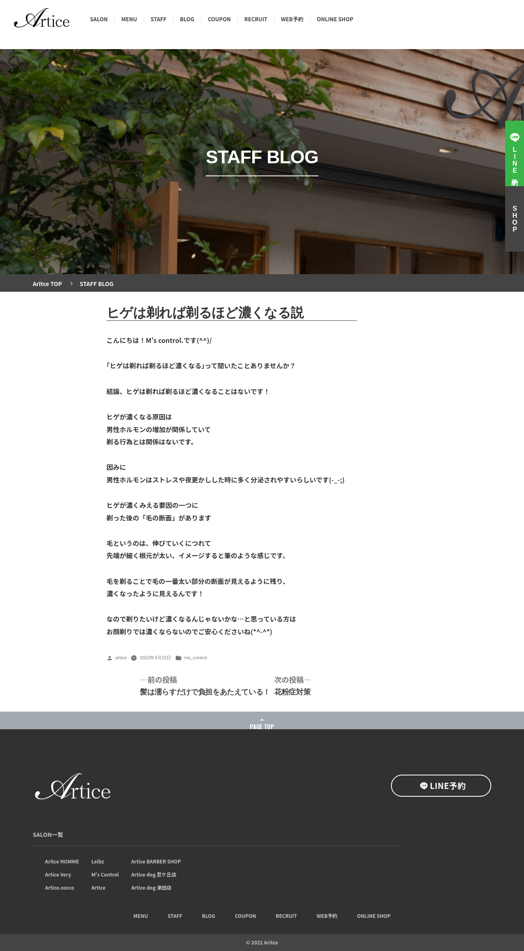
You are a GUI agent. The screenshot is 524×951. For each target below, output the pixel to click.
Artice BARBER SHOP (156, 861)
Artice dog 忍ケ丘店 (153, 874)
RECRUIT (255, 19)
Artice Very (58, 874)
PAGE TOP (262, 726)
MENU (129, 19)
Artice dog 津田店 (151, 887)
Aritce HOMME (62, 861)
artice (121, 657)
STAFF (159, 19)
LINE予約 (448, 785)
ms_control (195, 657)
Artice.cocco (59, 887)
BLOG (187, 19)
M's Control (105, 874)
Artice (98, 887)
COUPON (219, 19)
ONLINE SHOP (335, 19)
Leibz (97, 861)
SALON (99, 19)
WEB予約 (292, 19)
